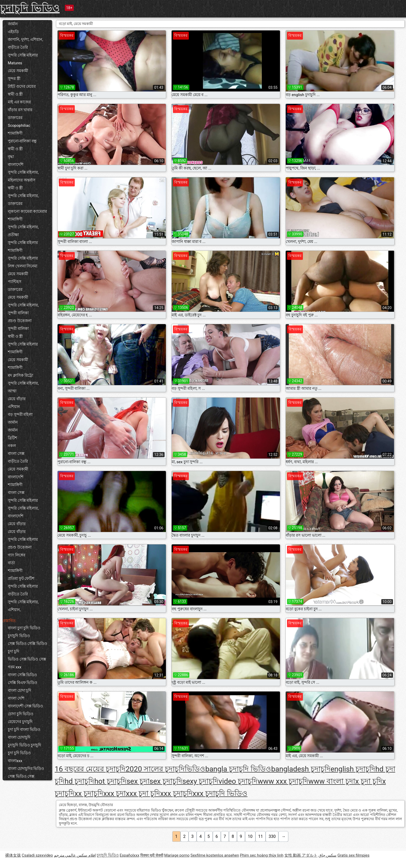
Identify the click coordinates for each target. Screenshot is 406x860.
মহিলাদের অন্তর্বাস (21, 180)
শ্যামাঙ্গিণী (15, 133)
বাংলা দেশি (16, 698)
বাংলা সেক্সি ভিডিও (22, 675)
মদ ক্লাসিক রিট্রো (20, 375)
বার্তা (11, 563)
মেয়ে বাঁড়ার (17, 399)
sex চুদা (138, 781)
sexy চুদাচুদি (200, 781)
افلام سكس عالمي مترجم (75, 855)
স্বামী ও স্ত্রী (15, 94)
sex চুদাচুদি (165, 781)
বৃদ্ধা (11, 156)
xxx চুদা (114, 793)
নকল (12, 445)
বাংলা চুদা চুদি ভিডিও (24, 628)
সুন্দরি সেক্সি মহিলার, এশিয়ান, (23, 606)
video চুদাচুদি (238, 781)
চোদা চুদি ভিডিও (20, 714)
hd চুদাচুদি (79, 781)
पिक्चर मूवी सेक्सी (151, 855)
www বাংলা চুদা (331, 781)
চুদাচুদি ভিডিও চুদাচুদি (24, 745)
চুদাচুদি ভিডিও (30, 8)
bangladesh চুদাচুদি (300, 769)
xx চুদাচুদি (88, 793)
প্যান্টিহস (14, 281)
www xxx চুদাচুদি (283, 781)
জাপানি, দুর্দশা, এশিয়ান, (25, 39)
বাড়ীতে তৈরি (18, 47)
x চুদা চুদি (368, 781)
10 (250, 836)
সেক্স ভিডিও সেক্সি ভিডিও (27, 643)
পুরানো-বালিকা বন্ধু (22, 141)
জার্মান (13, 24)
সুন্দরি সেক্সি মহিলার (23, 55)
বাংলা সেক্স (16, 453)
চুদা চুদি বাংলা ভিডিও (24, 729)
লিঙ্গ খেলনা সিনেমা (22, 266)
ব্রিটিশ (12, 438)
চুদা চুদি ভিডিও (19, 753)
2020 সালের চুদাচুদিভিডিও (165, 769)
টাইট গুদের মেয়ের (22, 86)
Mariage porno (177, 855)
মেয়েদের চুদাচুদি (20, 721)
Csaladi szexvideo (37, 855)
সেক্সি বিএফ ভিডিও (22, 682)
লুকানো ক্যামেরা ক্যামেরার (27, 211)
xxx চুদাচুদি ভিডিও (220, 793)
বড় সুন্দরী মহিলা (20, 414)
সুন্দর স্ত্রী (14, 78)
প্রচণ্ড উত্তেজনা (20, 320)
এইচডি (13, 31)
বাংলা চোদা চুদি (19, 690)
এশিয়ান (14, 406)
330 (272, 836)
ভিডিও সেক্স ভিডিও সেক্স (27, 659)
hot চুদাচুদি (110, 781)
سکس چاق (327, 855)
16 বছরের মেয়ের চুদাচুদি (90, 769)
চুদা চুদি (13, 651)
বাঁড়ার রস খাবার (20, 110)
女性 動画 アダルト (300, 855)
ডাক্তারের (15, 117)
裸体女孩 (13, 855)
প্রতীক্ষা (13, 235)
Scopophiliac (19, 125)
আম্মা (12, 391)
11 (260, 836)
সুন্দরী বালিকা (18, 313)
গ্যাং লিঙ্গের (16, 555)
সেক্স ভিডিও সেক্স (21, 776)
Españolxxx (130, 855)
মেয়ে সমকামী (18, 70)
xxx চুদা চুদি (143, 793)
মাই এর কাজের (19, 102)
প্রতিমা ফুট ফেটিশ (21, 578)
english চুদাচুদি (352, 769)
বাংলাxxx (15, 760)
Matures (15, 63)
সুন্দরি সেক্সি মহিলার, (23, 172)
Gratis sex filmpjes (354, 855)
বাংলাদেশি (15, 164)
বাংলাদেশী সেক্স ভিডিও (25, 706)
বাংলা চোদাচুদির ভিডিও (26, 768)
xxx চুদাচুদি (176, 793)
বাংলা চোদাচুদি (19, 737)
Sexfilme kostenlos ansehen (214, 855)
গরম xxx (14, 667)
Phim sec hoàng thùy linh (261, 855)
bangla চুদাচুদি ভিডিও (238, 769)
